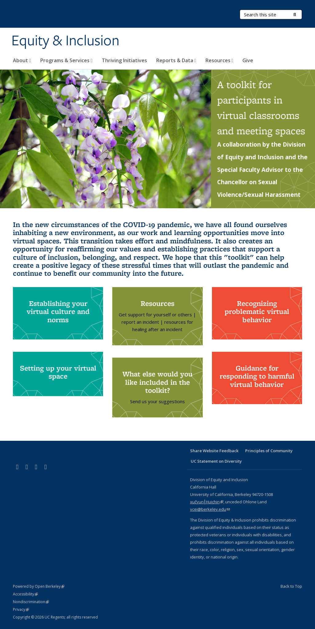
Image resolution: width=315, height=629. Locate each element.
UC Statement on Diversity (216, 461)
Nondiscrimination (31, 601)
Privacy (21, 609)
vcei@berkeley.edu (210, 509)
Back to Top (291, 586)
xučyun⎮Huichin (206, 502)
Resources (219, 60)
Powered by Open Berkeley (38, 586)
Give (247, 60)
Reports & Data (176, 60)
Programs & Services (66, 60)
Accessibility (25, 594)
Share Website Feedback (214, 450)
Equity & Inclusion (65, 41)
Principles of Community (269, 450)
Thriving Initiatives (124, 60)
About (22, 60)
